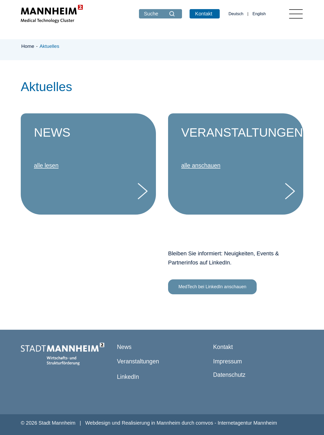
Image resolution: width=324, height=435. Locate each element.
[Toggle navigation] (296, 14)
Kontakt (203, 13)
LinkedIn (128, 377)
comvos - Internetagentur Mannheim (236, 423)
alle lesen (46, 165)
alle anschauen (200, 165)
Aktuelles (49, 46)
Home (28, 46)
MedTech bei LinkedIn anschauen (212, 286)
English (259, 14)
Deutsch (236, 14)
